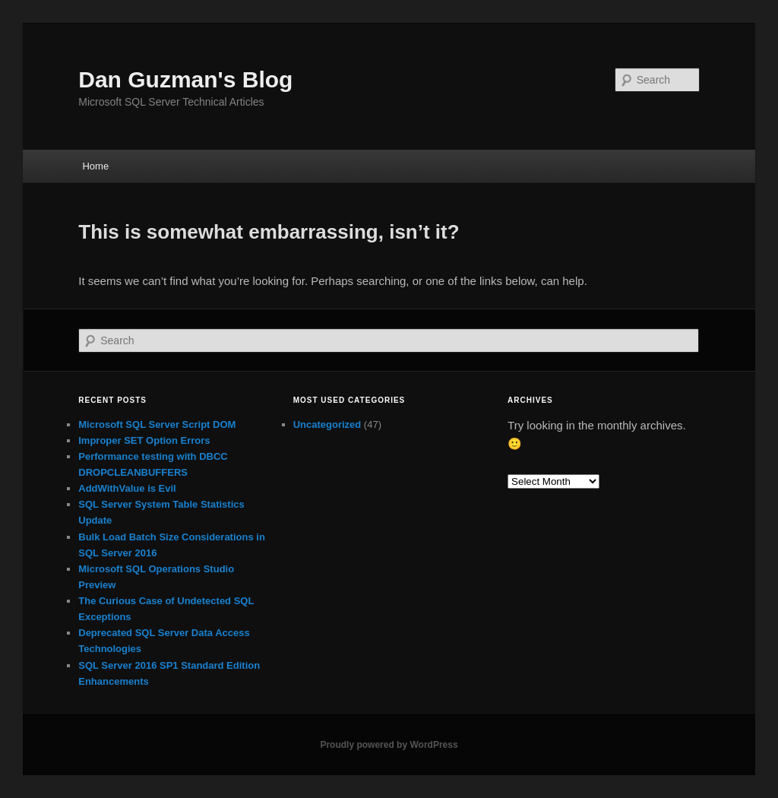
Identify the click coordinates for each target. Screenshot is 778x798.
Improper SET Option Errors (144, 440)
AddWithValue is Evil (127, 488)
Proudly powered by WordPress (388, 744)
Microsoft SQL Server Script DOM (157, 424)
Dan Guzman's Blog (185, 79)
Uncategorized (327, 424)
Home (95, 166)
